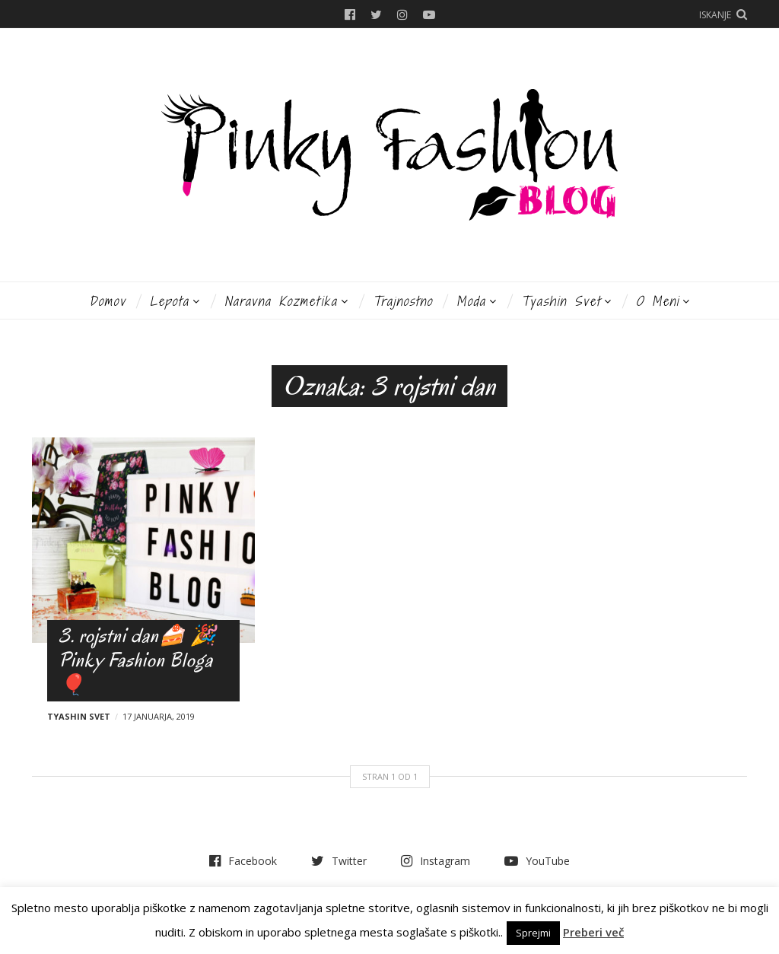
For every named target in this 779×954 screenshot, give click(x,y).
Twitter (376, 14)
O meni (657, 301)
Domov (107, 301)
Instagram (402, 14)
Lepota (169, 301)
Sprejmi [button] (533, 933)
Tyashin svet (561, 301)
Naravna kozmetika (281, 301)
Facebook (350, 14)
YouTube (429, 14)
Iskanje (715, 14)
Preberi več (593, 932)
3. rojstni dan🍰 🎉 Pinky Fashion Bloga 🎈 (138, 660)
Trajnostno (403, 301)
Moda (471, 301)
